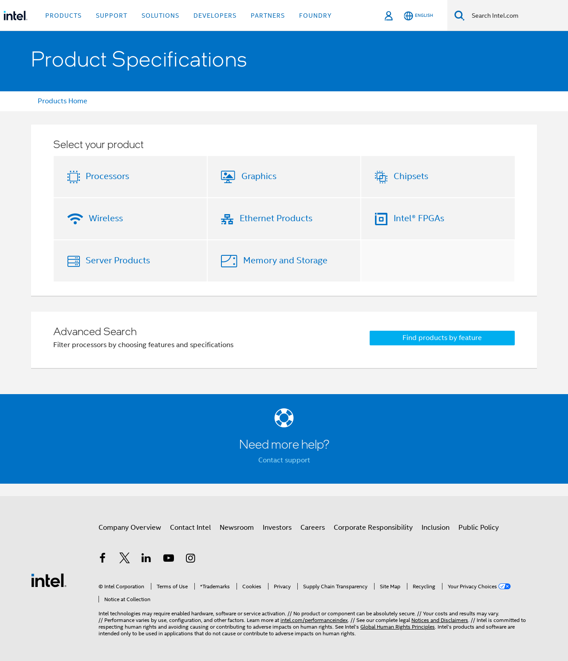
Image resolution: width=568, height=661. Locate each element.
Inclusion (436, 527)
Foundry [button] (315, 16)
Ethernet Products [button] (276, 218)
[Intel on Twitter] (124, 559)
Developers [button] (215, 16)
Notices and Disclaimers (439, 620)
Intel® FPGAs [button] (419, 218)
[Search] (459, 15)
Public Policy (478, 527)
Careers (312, 527)
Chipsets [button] (411, 176)
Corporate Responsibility (373, 527)
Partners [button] (268, 16)
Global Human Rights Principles (397, 626)
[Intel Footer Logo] (49, 579)
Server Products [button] (118, 260)
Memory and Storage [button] (285, 260)
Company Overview (130, 527)
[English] (418, 15)
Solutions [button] (160, 16)
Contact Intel (190, 527)
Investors (277, 527)
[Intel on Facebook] (102, 559)
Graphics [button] (258, 176)
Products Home (62, 101)
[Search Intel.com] (516, 15)
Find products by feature (442, 337)
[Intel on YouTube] (168, 559)
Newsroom (237, 527)
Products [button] (63, 16)
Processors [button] (107, 176)
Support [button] (111, 16)
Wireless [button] (106, 218)
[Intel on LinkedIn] (146, 559)
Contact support (284, 460)
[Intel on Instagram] (190, 559)
